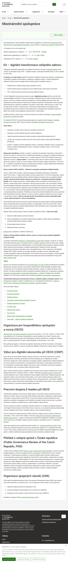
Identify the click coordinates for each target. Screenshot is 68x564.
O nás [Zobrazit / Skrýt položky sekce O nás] (5, 12)
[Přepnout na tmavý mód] (64, 4)
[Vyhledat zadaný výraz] (54, 4)
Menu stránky (57, 35)
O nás (9, 18)
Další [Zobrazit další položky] (63, 12)
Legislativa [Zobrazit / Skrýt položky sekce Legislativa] (37, 12)
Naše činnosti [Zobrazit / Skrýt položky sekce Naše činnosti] (20, 12)
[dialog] (34, 554)
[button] (38, 559)
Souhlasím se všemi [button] (9, 559)
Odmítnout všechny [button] (23, 559)
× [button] (66, 545)
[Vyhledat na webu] (36, 4)
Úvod (3, 18)
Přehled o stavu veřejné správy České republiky (37, 451)
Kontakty (51, 12)
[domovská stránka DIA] (7, 4)
